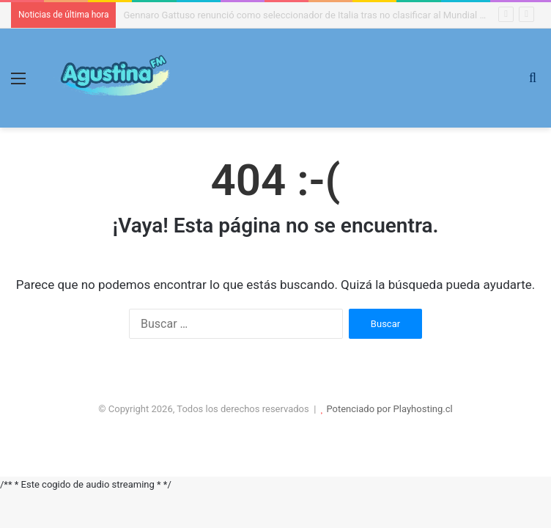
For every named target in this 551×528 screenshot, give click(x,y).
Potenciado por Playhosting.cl (389, 408)
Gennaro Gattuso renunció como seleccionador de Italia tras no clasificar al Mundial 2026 (311, 15)
